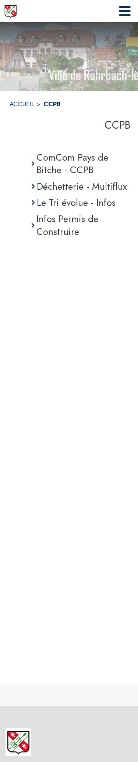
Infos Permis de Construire (67, 225)
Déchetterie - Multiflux (82, 186)
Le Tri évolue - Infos (76, 202)
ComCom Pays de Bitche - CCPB (72, 163)
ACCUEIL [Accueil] (22, 104)
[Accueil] (10, 11)
